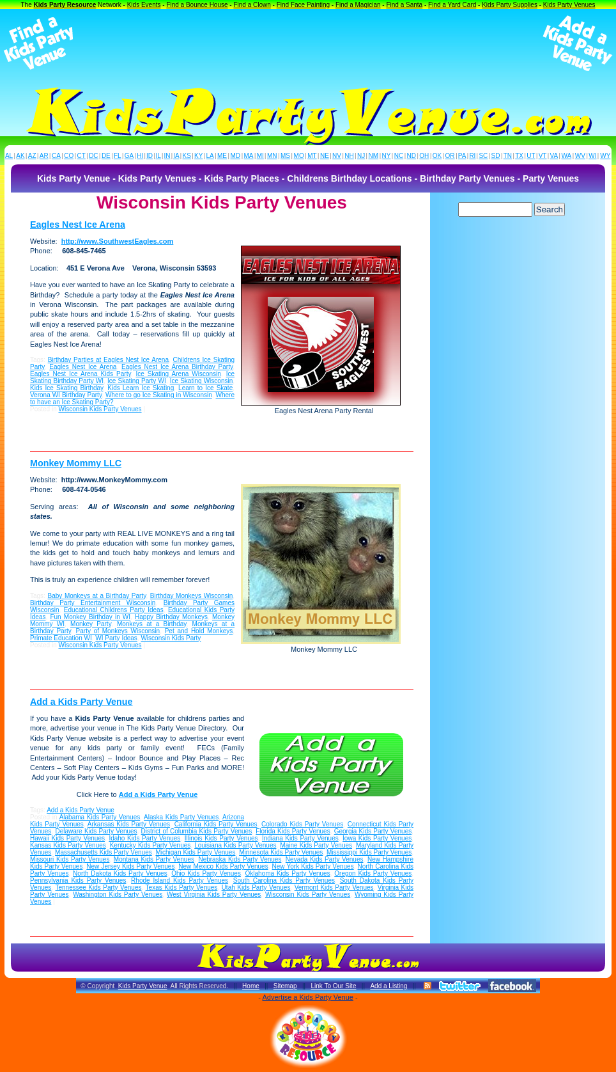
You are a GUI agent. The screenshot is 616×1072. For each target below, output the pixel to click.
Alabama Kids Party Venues (100, 817)
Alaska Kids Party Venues (181, 817)
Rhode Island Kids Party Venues (179, 880)
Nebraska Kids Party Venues (239, 859)
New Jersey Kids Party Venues (130, 866)
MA (249, 155)
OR (450, 155)
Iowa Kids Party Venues (377, 838)
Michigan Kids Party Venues (195, 852)
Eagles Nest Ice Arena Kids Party (80, 373)
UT (531, 155)
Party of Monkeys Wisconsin (118, 631)
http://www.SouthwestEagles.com (117, 241)
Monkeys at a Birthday (152, 623)
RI (472, 155)
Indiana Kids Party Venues (300, 838)
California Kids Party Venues (216, 824)
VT (543, 155)
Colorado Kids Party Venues (302, 824)
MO (299, 155)
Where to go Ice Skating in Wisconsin (158, 394)
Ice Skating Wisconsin (201, 380)
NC (398, 155)
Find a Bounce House (196, 4)
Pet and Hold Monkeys (199, 631)
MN (272, 155)
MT (311, 155)
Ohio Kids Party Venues (206, 873)
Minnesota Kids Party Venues (281, 852)
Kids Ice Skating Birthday (66, 387)
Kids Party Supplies (509, 4)
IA (176, 155)
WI (592, 155)
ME (222, 155)
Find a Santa (404, 4)
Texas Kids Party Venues (182, 887)
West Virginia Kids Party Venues (214, 894)
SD (495, 155)
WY (605, 155)
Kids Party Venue (142, 985)
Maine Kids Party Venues (316, 845)
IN (167, 155)
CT (81, 155)
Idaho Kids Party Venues (144, 838)
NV (336, 155)
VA (554, 155)
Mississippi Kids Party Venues (369, 852)
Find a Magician (358, 4)
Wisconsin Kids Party (171, 638)
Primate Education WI (61, 638)
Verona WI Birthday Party (66, 394)
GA (129, 155)
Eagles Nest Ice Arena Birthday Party (177, 366)
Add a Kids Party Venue (81, 702)
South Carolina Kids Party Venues (284, 880)
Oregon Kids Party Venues (373, 873)
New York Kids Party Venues (313, 866)
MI (260, 155)
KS (187, 155)
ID (149, 155)
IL (158, 155)
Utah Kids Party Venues (256, 887)
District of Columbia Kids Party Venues (196, 831)
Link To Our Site (333, 985)
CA (56, 155)
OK (437, 155)
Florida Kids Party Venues (293, 831)
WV (580, 155)
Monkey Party (90, 623)
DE (106, 155)
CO (68, 155)
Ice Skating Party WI (136, 380)
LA (210, 155)
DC (93, 155)
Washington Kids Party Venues (117, 894)
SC (483, 155)
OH (424, 155)
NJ (361, 155)
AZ (32, 155)
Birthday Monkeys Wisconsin (191, 595)
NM (374, 155)
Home (250, 985)
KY (198, 155)
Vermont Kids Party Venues (334, 887)
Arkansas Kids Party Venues (129, 824)
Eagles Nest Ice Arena (77, 224)
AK (20, 155)
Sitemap (285, 985)
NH (348, 155)
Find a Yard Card (452, 4)
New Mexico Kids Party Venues (223, 866)
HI (140, 155)
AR (44, 155)
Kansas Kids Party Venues (68, 845)
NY (385, 155)
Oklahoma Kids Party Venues (287, 873)
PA (462, 155)
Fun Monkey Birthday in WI (90, 616)
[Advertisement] (308, 43)
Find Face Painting (303, 4)
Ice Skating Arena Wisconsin (177, 373)
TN (508, 155)
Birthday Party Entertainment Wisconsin (92, 602)
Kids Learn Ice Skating (140, 387)
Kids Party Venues (569, 4)
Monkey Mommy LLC (75, 463)
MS (285, 155)
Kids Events (144, 4)
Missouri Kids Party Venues (69, 859)
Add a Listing (388, 985)
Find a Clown (251, 4)
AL (9, 155)
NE (324, 155)
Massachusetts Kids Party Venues (103, 852)
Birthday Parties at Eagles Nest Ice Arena (108, 359)
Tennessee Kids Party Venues (98, 887)
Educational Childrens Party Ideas (114, 609)
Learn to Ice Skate (205, 387)
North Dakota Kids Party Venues (120, 873)
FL (117, 155)
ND (411, 155)
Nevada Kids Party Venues (325, 859)
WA (567, 155)
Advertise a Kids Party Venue (307, 997)
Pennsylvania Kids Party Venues (78, 880)
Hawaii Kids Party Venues (67, 838)
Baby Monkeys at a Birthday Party (97, 595)
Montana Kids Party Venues (154, 859)
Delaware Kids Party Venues (96, 831)
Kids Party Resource (65, 4)
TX (519, 155)
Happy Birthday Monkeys (171, 616)
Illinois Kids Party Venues (221, 838)
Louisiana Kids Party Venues (235, 845)
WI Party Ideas (116, 638)
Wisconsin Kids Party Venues (99, 409)
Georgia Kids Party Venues (373, 831)
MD (236, 155)
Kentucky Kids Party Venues (150, 845)
